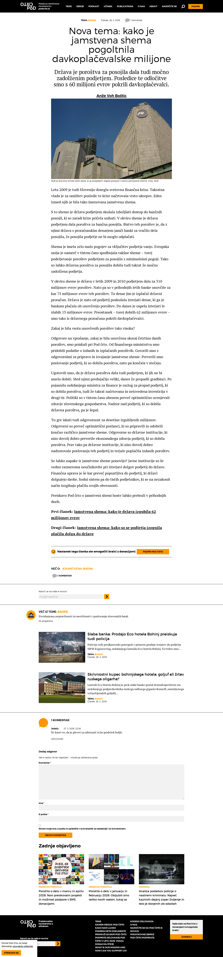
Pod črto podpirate (142, 937)
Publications (125, 6)
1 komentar (133, 20)
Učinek (108, 6)
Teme (69, 6)
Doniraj (186, 936)
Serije (80, 6)
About (153, 6)
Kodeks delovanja (142, 921)
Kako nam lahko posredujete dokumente (110, 930)
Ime (41, 803)
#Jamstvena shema (77, 568)
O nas (141, 6)
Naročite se (169, 6)
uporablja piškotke (23, 946)
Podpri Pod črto (153, 551)
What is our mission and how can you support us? (111, 949)
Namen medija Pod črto (109, 924)
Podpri (195, 6)
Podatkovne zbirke (142, 934)
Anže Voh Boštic (111, 95)
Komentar (45, 762)
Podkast (93, 6)
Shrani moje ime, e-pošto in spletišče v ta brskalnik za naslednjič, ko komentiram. (82, 828)
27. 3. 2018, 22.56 (72, 728)
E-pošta (43, 814)
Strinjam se (11, 952)
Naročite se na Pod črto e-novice (146, 930)
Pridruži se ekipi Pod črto (111, 934)
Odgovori (57, 739)
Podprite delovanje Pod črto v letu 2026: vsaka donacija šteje (110, 941)
